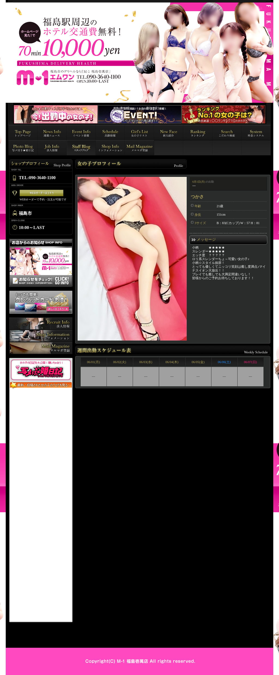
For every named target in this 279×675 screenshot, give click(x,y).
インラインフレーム (41, 505)
